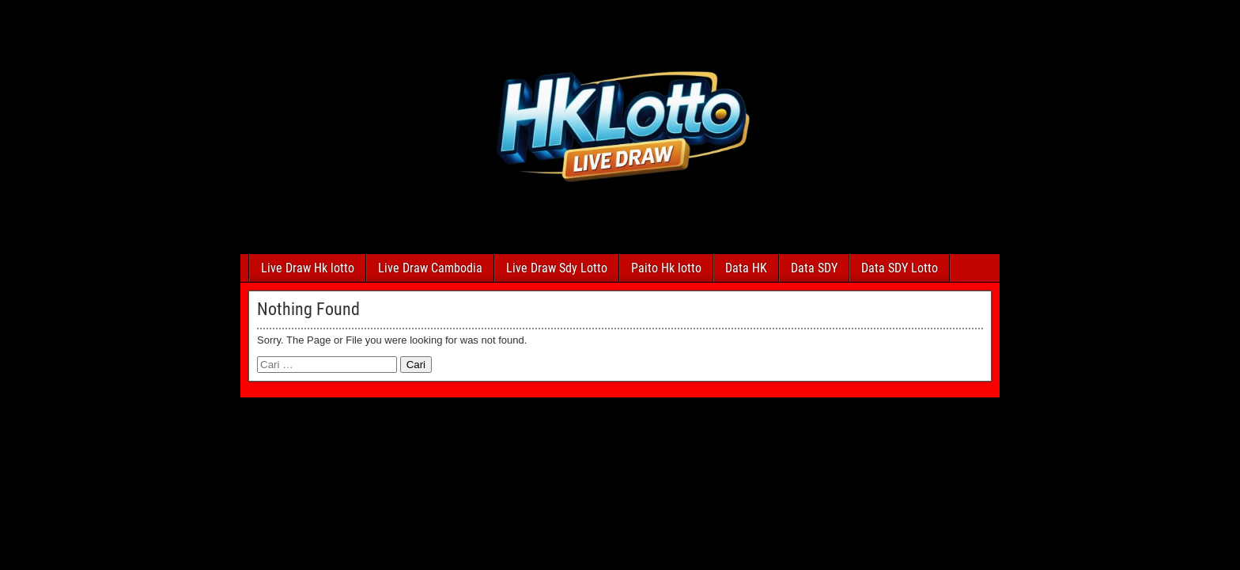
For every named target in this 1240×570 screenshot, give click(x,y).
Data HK (746, 268)
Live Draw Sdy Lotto (556, 268)
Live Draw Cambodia (430, 268)
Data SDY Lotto (899, 268)
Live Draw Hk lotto (307, 268)
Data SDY (814, 268)
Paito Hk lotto (666, 268)
